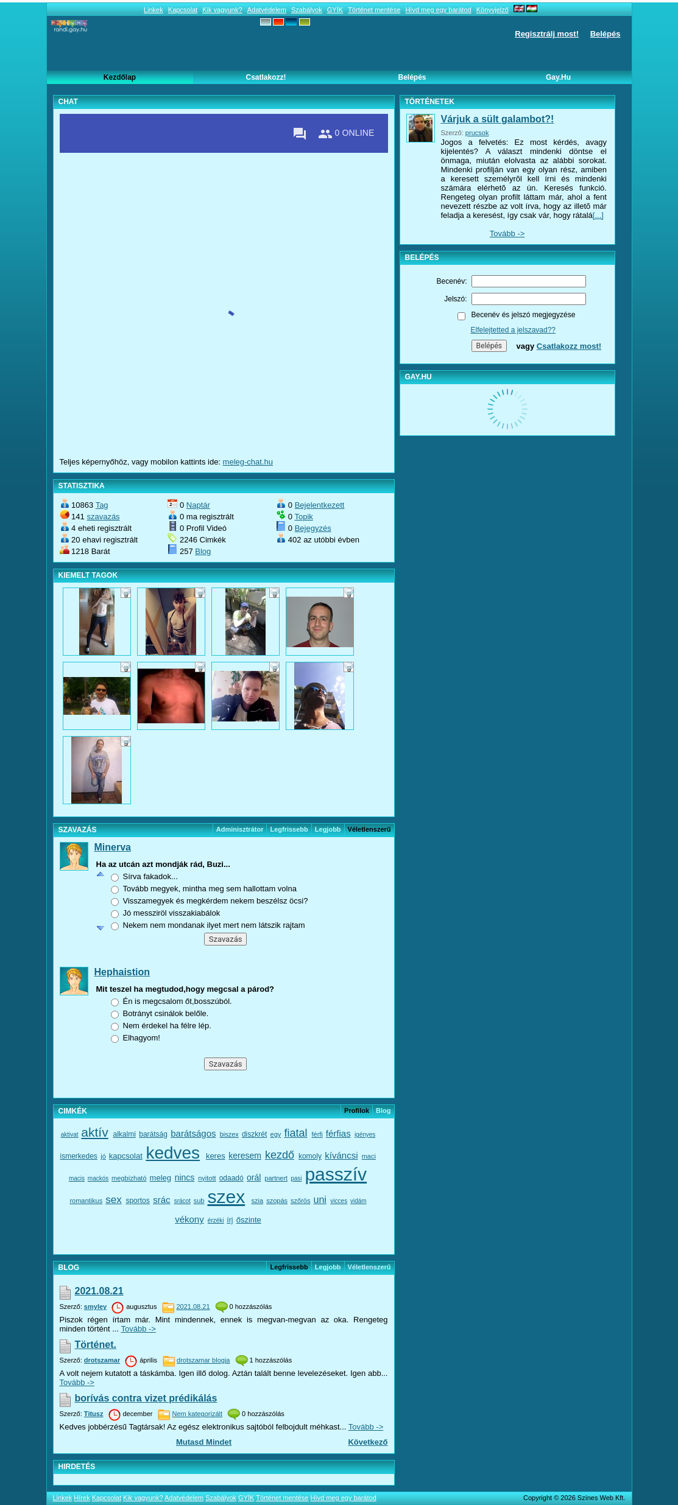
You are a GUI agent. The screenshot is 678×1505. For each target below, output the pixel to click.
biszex (229, 1134)
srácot (182, 1201)
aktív (94, 1132)
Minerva (112, 847)
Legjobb (328, 829)
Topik (303, 516)
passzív (336, 1174)
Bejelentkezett (320, 505)
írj (230, 1220)
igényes (365, 1134)
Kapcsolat (182, 9)
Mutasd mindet (203, 1442)
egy (275, 1134)
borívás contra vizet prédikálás (146, 1398)
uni (320, 1200)
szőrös (300, 1200)
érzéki (216, 1220)
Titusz (94, 1413)
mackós (98, 1178)
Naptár (198, 505)
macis (77, 1178)
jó (103, 1156)
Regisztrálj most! (547, 33)
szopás (277, 1200)
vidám (358, 1201)
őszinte (248, 1219)
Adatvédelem (266, 9)
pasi (296, 1178)
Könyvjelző (492, 9)
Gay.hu (558, 77)
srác (161, 1200)
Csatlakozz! (265, 77)
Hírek (82, 1497)
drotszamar (102, 1360)
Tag (102, 505)
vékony (189, 1219)
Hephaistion (122, 972)
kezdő (279, 1155)
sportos (137, 1200)
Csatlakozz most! (569, 346)
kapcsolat (126, 1155)
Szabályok (306, 9)
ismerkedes (78, 1156)
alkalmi (124, 1134)
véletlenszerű (369, 1267)
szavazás (103, 516)
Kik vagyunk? (222, 9)
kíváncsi (341, 1155)
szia (258, 1200)
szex (226, 1197)
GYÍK (335, 9)
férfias (338, 1133)
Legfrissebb (289, 829)
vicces (338, 1201)
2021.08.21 (99, 1291)
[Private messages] (300, 134)
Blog (203, 551)
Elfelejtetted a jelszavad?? (513, 330)
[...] (598, 215)
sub (199, 1200)
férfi (316, 1134)
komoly (310, 1156)
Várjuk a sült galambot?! (497, 119)
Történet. (95, 1344)
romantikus (85, 1200)
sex (113, 1199)
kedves (173, 1152)
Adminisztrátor (240, 829)
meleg (160, 1177)
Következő (367, 1442)
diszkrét (254, 1134)
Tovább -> (138, 1328)
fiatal (295, 1133)
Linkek (153, 9)
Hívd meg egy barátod (438, 9)
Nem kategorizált (197, 1413)
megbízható (128, 1178)
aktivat (70, 1134)
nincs (185, 1177)
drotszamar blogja (203, 1360)
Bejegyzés (313, 528)
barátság (153, 1134)
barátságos (193, 1133)
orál (254, 1177)
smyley (95, 1306)
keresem (244, 1155)
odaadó (231, 1178)
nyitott (207, 1178)
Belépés (605, 33)
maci (369, 1156)
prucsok (477, 132)
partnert (276, 1178)
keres (215, 1155)
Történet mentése (374, 9)
